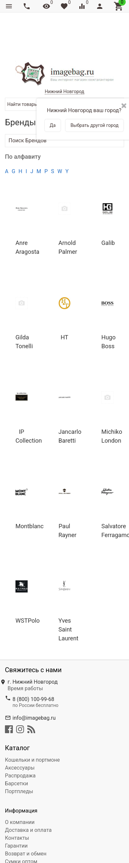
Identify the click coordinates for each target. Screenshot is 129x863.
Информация (21, 774)
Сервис (14, 833)
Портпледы (19, 755)
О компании (20, 786)
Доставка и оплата (28, 794)
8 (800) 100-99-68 (33, 663)
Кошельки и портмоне (32, 723)
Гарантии (16, 809)
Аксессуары (20, 731)
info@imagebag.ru (34, 681)
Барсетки (16, 747)
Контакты (17, 801)
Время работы (25, 652)
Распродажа (20, 739)
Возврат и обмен (25, 817)
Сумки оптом (21, 825)
